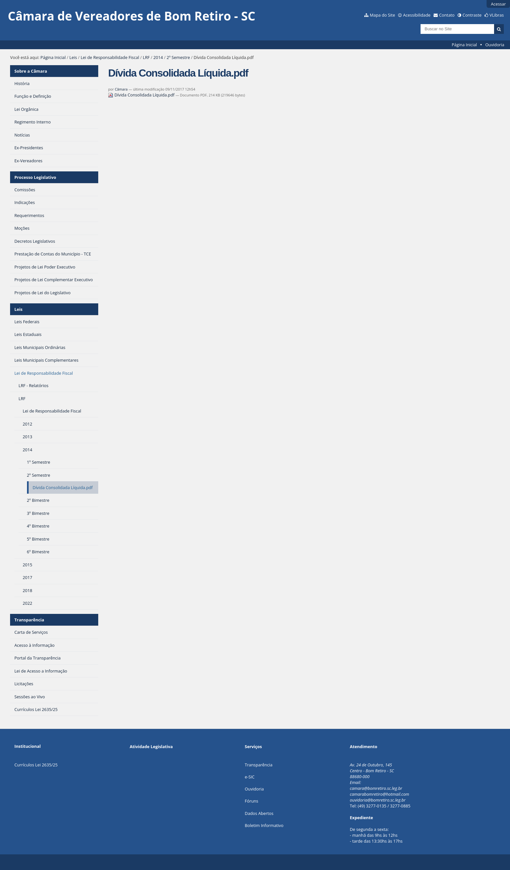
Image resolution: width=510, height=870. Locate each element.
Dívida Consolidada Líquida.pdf (141, 95)
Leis (73, 57)
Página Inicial (464, 45)
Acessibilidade (416, 15)
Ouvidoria (494, 45)
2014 (158, 57)
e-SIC (250, 777)
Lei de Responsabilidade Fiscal (110, 57)
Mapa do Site (382, 15)
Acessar (498, 4)
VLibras (497, 15)
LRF (146, 57)
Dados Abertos (259, 813)
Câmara (121, 89)
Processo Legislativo (35, 177)
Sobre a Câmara (30, 71)
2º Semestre (178, 57)
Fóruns (251, 801)
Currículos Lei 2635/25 (36, 765)
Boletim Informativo (264, 825)
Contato (447, 15)
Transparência (29, 620)
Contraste (472, 15)
